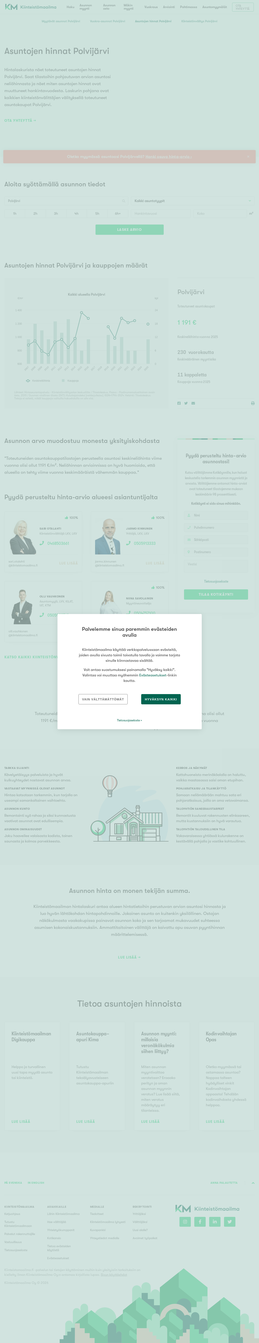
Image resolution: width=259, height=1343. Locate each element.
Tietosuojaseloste (128, 720)
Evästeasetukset (152, 675)
